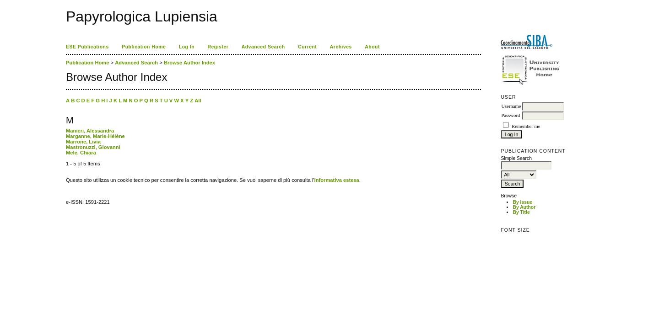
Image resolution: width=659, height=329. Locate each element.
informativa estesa (336, 180)
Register (218, 46)
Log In (186, 46)
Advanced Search (263, 46)
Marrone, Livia (83, 141)
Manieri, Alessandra (90, 130)
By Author (524, 207)
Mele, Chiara (81, 152)
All (197, 100)
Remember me (526, 126)
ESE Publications (87, 46)
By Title (521, 212)
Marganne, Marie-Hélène (95, 136)
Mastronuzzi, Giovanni (93, 147)
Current (307, 46)
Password (510, 115)
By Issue (522, 202)
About (372, 46)
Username (511, 106)
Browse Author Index (189, 62)
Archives (341, 46)
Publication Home (144, 46)
